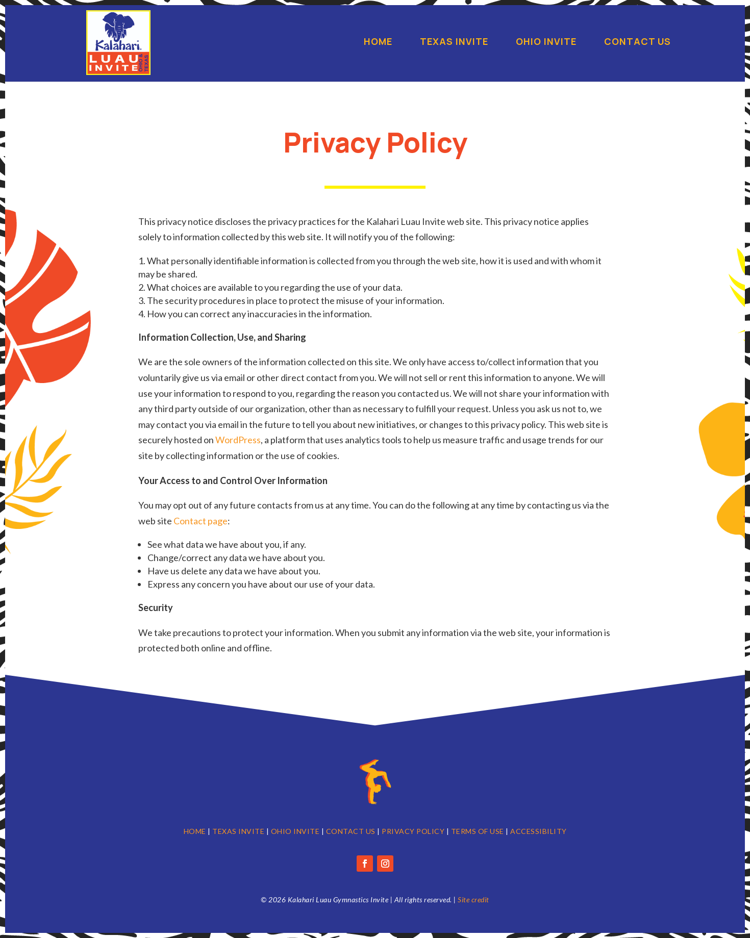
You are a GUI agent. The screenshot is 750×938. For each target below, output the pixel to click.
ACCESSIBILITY (538, 831)
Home (378, 42)
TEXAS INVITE (238, 831)
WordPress (238, 439)
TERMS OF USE (477, 831)
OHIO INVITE (295, 831)
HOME (195, 831)
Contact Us (637, 42)
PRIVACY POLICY (413, 831)
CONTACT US (351, 831)
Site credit (473, 899)
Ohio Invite (546, 42)
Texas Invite (454, 42)
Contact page (200, 520)
